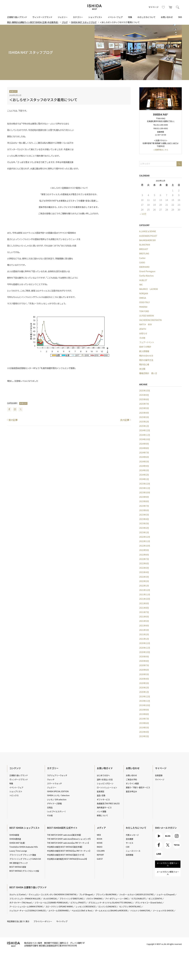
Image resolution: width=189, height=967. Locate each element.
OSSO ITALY (144, 302)
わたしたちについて (146, 17)
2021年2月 (144, 634)
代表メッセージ (132, 835)
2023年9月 (144, 496)
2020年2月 (144, 687)
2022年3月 (144, 576)
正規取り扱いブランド (17, 17)
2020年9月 (144, 656)
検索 (177, 7)
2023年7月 (144, 505)
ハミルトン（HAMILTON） (140, 910)
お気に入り (163, 7)
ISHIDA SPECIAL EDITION (58, 791)
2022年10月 (144, 545)
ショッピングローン (105, 783)
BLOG (168, 836)
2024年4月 (144, 465)
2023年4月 (144, 519)
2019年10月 (144, 705)
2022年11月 (144, 541)
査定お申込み (131, 791)
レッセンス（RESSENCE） (86, 906)
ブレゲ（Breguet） (86, 894)
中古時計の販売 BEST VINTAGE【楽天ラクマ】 (65, 854)
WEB (99, 835)
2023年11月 (144, 488)
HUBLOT (143, 280)
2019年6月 (144, 723)
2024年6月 (144, 456)
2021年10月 (144, 598)
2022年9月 (144, 550)
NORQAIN (143, 293)
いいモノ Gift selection (56, 799)
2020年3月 (144, 683)
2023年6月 (144, 510)
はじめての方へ (103, 775)
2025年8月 (144, 399)
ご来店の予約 (131, 779)
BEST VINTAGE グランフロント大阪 (24, 870)
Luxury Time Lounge (18, 850)
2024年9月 (144, 443)
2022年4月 (144, 572)
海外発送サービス (104, 807)
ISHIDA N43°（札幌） (17, 842)
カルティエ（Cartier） (17, 894)
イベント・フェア (115, 17)
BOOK (99, 838)
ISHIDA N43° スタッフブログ (84, 22)
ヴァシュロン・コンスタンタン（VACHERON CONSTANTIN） (53, 894)
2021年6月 (144, 616)
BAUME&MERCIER (147, 240)
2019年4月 (144, 731)
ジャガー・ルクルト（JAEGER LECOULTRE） (136, 894)
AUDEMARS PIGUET (148, 235)
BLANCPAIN (144, 244)
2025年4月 (144, 412)
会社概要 (129, 838)
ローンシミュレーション (107, 787)
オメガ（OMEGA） (50, 898)
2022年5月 (144, 567)
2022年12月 (144, 536)
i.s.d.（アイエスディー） (56, 811)
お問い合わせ (167, 17)
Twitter (20, 409)
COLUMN (101, 850)
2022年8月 (144, 554)
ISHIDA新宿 (14, 835)
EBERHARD (144, 266)
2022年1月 (144, 585)
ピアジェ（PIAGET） (78, 902)
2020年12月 (144, 643)
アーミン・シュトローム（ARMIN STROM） (26, 906)
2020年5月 (144, 674)
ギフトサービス (103, 799)
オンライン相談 (132, 783)
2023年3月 (144, 523)
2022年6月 (144, 563)
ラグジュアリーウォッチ (57, 775)
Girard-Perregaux (147, 271)
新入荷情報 (144, 351)
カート (170, 7)
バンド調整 (101, 811)
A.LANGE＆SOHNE (147, 231)
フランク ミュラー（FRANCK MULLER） (25, 898)
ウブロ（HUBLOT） (138, 898)
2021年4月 (144, 625)
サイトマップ (61, 921)
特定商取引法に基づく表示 (18, 921)
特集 (130, 17)
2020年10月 (144, 652)
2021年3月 (144, 630)
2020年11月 (144, 647)
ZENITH (142, 329)
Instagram (15, 409)
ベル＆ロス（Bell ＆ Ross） (82, 910)
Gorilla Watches (146, 275)
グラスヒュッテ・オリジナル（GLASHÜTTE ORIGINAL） (110, 902)
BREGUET (143, 249)
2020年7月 (144, 665)
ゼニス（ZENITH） (155, 898)
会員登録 (158, 775)
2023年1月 (144, 532)
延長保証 (100, 791)
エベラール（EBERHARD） (58, 910)
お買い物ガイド (105, 768)
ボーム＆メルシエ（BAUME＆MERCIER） (111, 910)
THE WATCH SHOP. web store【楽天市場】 (64, 835)
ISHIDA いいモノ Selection (58, 795)
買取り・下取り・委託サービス (138, 787)
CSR (127, 846)
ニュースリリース (133, 850)
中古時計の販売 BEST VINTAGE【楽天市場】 (64, 846)
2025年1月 (144, 426)
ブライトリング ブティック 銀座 (22, 854)
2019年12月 (144, 696)
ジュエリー (63, 17)
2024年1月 (144, 479)
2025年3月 (144, 417)
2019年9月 (144, 709)
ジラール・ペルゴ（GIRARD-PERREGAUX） (51, 902)
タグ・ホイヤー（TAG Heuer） (20, 902)
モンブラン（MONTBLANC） (130, 906)
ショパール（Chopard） (166, 894)
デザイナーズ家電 (54, 803)
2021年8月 (144, 607)
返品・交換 (101, 795)
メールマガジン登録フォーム (168, 864)
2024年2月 (144, 474)
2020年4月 (144, 678)
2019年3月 (144, 736)
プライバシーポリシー (43, 921)
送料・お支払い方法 (105, 779)
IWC (141, 284)
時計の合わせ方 (146, 355)
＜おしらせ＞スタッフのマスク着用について (43, 99)
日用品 (50, 807)
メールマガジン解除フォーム (168, 872)
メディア (101, 827)
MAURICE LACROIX (148, 289)
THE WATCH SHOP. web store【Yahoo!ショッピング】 (69, 838)
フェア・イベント (146, 342)
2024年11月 (144, 434)
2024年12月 (144, 430)
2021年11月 (144, 594)
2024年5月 (144, 461)
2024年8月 (144, 448)
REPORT (100, 854)
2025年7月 (144, 403)
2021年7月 (144, 612)
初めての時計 (145, 346)
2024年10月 (144, 439)
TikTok (176, 845)
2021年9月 (144, 603)
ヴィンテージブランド (42, 17)
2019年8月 (144, 714)
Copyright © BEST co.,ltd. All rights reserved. (164, 944)
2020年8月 (144, 660)
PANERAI (143, 306)
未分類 (142, 368)
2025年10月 (144, 390)
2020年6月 (144, 669)
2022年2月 (144, 581)
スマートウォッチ (54, 783)
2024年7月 (144, 452)
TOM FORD (144, 311)
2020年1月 (144, 691)
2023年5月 (144, 514)
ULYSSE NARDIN (146, 315)
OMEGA (142, 297)
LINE (159, 854)
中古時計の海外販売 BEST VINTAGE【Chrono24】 (67, 859)
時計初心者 (144, 364)
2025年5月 (144, 408)
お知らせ (13, 91)
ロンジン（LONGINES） (107, 906)
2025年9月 (144, 395)
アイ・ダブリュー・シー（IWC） (117, 898)
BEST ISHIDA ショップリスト (24, 827)
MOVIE (100, 842)
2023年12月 (144, 483)
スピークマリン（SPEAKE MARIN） (59, 906)
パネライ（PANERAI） (94, 898)
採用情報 (129, 854)
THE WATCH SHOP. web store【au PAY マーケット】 (68, 842)
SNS (180, 17)
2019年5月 (144, 727)
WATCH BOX (145, 324)
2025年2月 (144, 421)
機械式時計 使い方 (148, 373)
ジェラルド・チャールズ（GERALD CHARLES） (27, 910)
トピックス (14, 795)
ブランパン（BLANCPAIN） (106, 894)
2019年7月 (144, 718)
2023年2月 (144, 527)
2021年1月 (144, 638)
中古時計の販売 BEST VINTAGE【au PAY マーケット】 (68, 850)
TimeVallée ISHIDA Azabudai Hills (23, 846)
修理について (102, 815)
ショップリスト (95, 17)
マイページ (153, 7)
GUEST (100, 859)
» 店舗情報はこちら (160, 149)
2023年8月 (144, 501)
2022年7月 (144, 559)
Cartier (142, 258)
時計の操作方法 (146, 360)
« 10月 (143, 214)
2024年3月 (144, 470)
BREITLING (144, 253)
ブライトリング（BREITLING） (72, 898)
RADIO (99, 846)
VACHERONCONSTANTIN (150, 320)
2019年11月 (144, 700)
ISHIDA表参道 (15, 838)
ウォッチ (50, 779)
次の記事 (124, 420)
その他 (142, 337)
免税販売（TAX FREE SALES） (108, 803)
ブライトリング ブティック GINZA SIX (25, 859)
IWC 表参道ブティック (18, 863)
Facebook (9, 409)
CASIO (142, 262)
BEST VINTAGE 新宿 (17, 866)
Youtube (159, 836)
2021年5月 (144, 621)
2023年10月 (144, 492)
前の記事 (13, 420)
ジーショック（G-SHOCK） (163, 910)
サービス (129, 842)
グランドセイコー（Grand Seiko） (148, 902)
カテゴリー (78, 17)
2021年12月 (144, 590)
